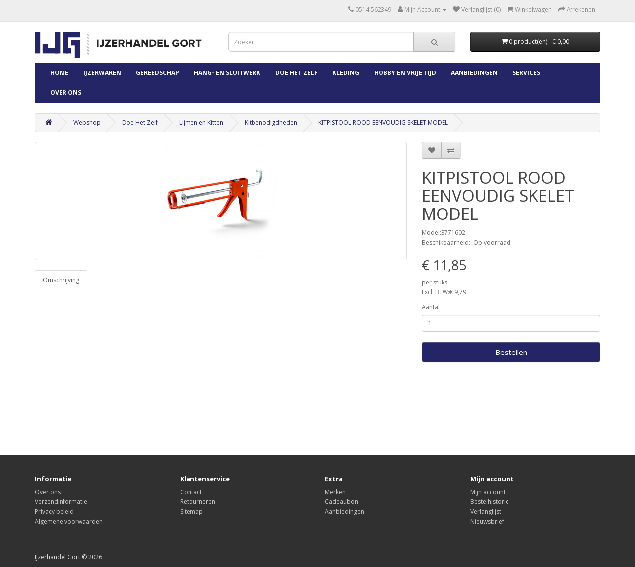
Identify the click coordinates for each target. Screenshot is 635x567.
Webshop (87, 122)
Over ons (65, 92)
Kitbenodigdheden (271, 122)
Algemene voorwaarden (69, 521)
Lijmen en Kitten (201, 122)
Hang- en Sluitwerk (227, 73)
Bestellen (511, 352)
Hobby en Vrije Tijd (405, 73)
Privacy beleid (54, 511)
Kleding (345, 73)
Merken (335, 492)
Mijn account (488, 492)
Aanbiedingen (474, 73)
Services (526, 73)
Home (59, 73)
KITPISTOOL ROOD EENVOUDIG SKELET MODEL (383, 122)
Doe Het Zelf (296, 73)
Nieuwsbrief (487, 521)
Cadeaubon (341, 501)
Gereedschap (157, 73)
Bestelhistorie (489, 501)
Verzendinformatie (61, 501)
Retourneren (197, 501)
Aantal (431, 307)
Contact (191, 492)
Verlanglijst (485, 511)
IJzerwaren (102, 73)
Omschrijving (61, 280)
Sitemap (191, 511)
